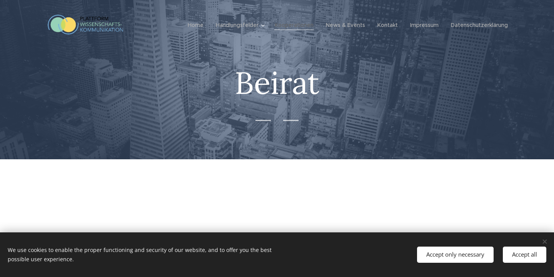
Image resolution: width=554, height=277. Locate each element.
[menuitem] (198, 25)
